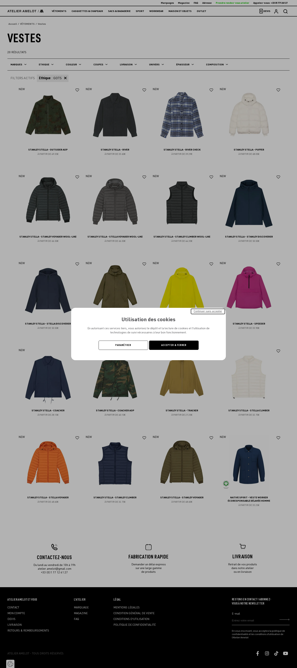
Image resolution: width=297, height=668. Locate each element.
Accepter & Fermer (173, 345)
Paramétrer (123, 345)
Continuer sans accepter (208, 311)
